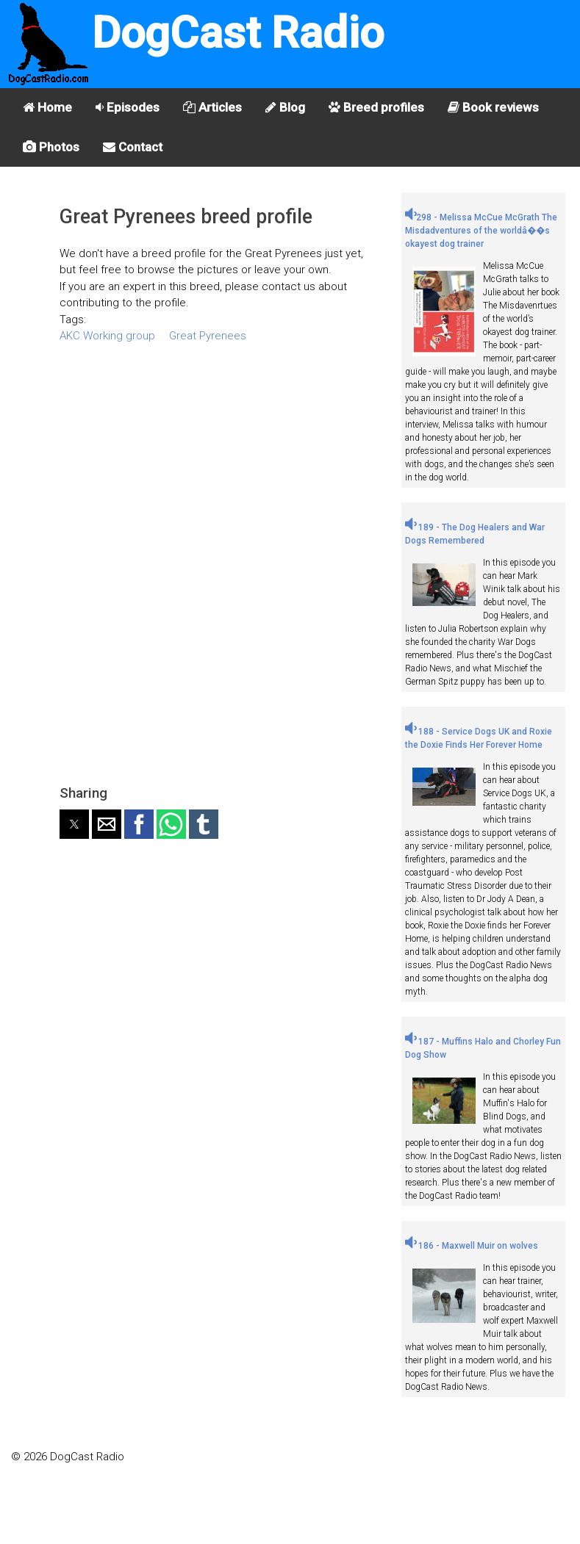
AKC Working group (107, 335)
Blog (285, 107)
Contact (132, 147)
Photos (51, 147)
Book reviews (493, 107)
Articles (212, 107)
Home (47, 107)
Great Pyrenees (207, 335)
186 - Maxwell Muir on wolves (471, 1246)
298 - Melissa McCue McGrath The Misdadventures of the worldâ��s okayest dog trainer (481, 230)
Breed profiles (376, 107)
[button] (74, 824)
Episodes (128, 107)
